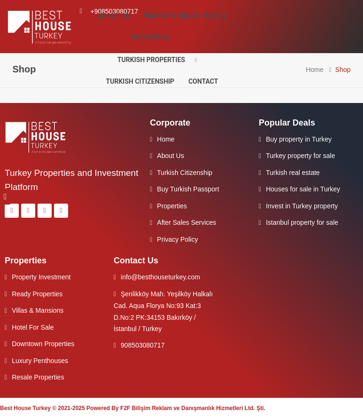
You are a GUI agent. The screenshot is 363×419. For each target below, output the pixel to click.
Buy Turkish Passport (188, 189)
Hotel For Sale (33, 327)
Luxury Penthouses (40, 360)
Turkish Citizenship (140, 81)
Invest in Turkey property (302, 206)
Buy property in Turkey (299, 139)
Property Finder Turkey (184, 16)
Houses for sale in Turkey (303, 189)
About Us (113, 16)
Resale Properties (38, 377)
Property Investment (41, 277)
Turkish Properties (160, 60)
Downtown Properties (43, 344)
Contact (203, 81)
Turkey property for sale (300, 155)
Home (314, 69)
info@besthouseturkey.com (160, 277)
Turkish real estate (293, 172)
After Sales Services (186, 222)
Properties (160, 38)
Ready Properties (37, 294)
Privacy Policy (177, 239)
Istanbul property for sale (302, 222)
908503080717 (142, 345)
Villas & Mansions (37, 310)
